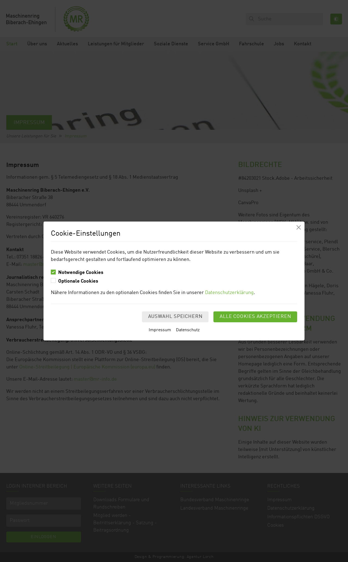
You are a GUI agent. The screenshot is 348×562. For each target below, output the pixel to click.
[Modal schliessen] (298, 227)
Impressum (160, 330)
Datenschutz (188, 330)
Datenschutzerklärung (229, 292)
